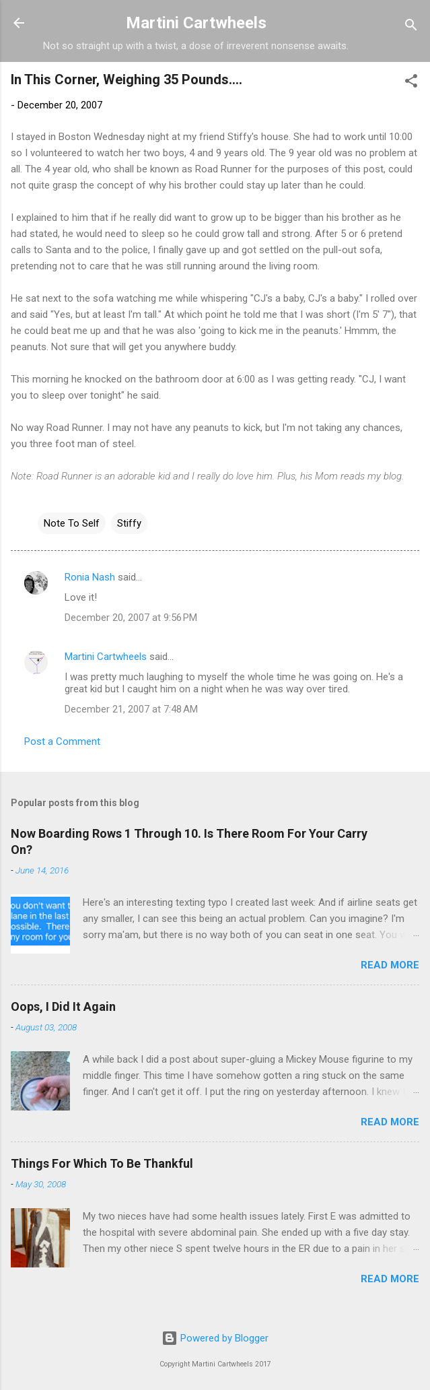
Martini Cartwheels (196, 22)
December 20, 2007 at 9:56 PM (131, 617)
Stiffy (129, 523)
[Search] (411, 27)
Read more (390, 965)
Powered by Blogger (215, 1338)
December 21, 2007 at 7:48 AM (131, 709)
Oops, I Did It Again (63, 1006)
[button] (411, 83)
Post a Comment (62, 741)
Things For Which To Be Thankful (102, 1163)
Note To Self (72, 523)
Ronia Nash (90, 577)
